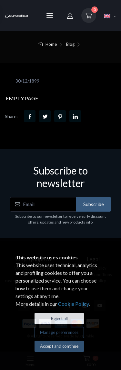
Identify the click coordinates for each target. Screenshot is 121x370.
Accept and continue (59, 346)
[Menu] (49, 15)
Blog (70, 44)
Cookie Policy (73, 304)
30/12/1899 (27, 81)
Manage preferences (59, 332)
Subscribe (93, 204)
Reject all (59, 318)
